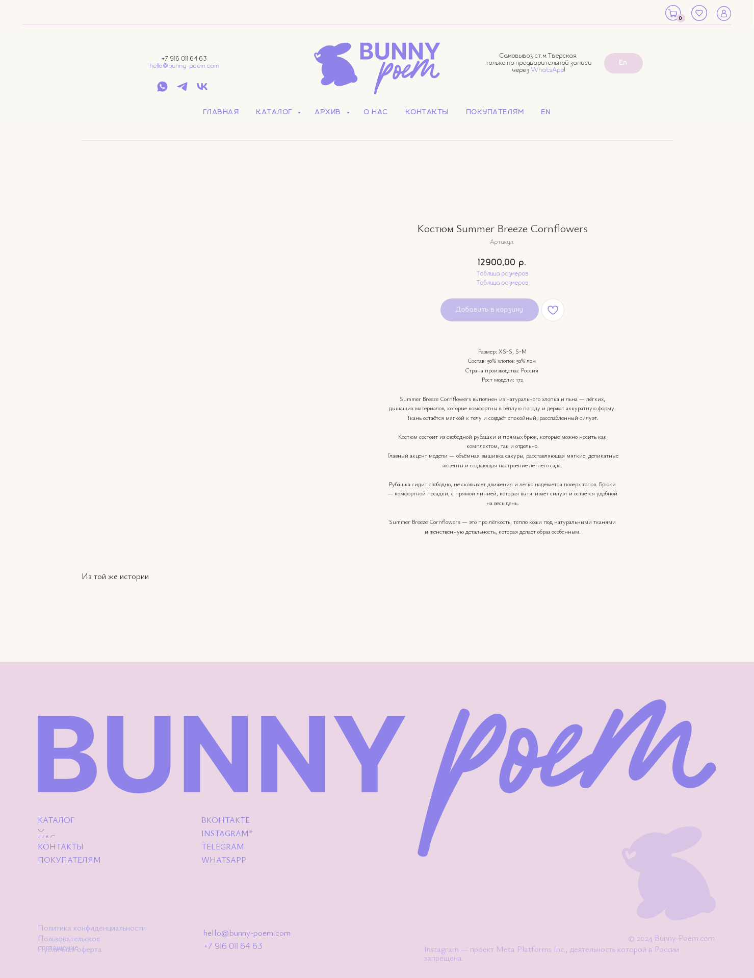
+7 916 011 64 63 (184, 59)
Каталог (275, 112)
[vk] (202, 90)
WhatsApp (547, 70)
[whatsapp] (162, 90)
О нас (376, 112)
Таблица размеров (503, 274)
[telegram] (182, 90)
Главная (221, 112)
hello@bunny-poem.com (184, 66)
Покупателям (495, 112)
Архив (329, 112)
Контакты (427, 112)
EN (546, 112)
